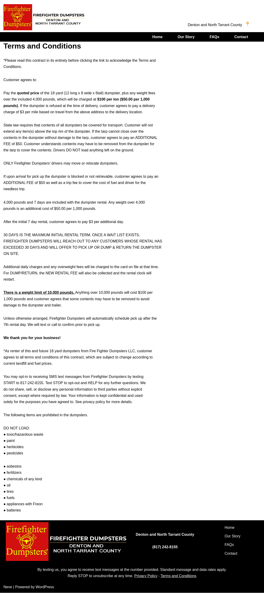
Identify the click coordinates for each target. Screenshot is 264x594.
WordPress (45, 588)
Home (157, 37)
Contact (241, 37)
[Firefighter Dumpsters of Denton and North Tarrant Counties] (43, 17)
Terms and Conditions (178, 577)
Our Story (186, 37)
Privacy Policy (145, 577)
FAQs (214, 37)
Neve (7, 588)
